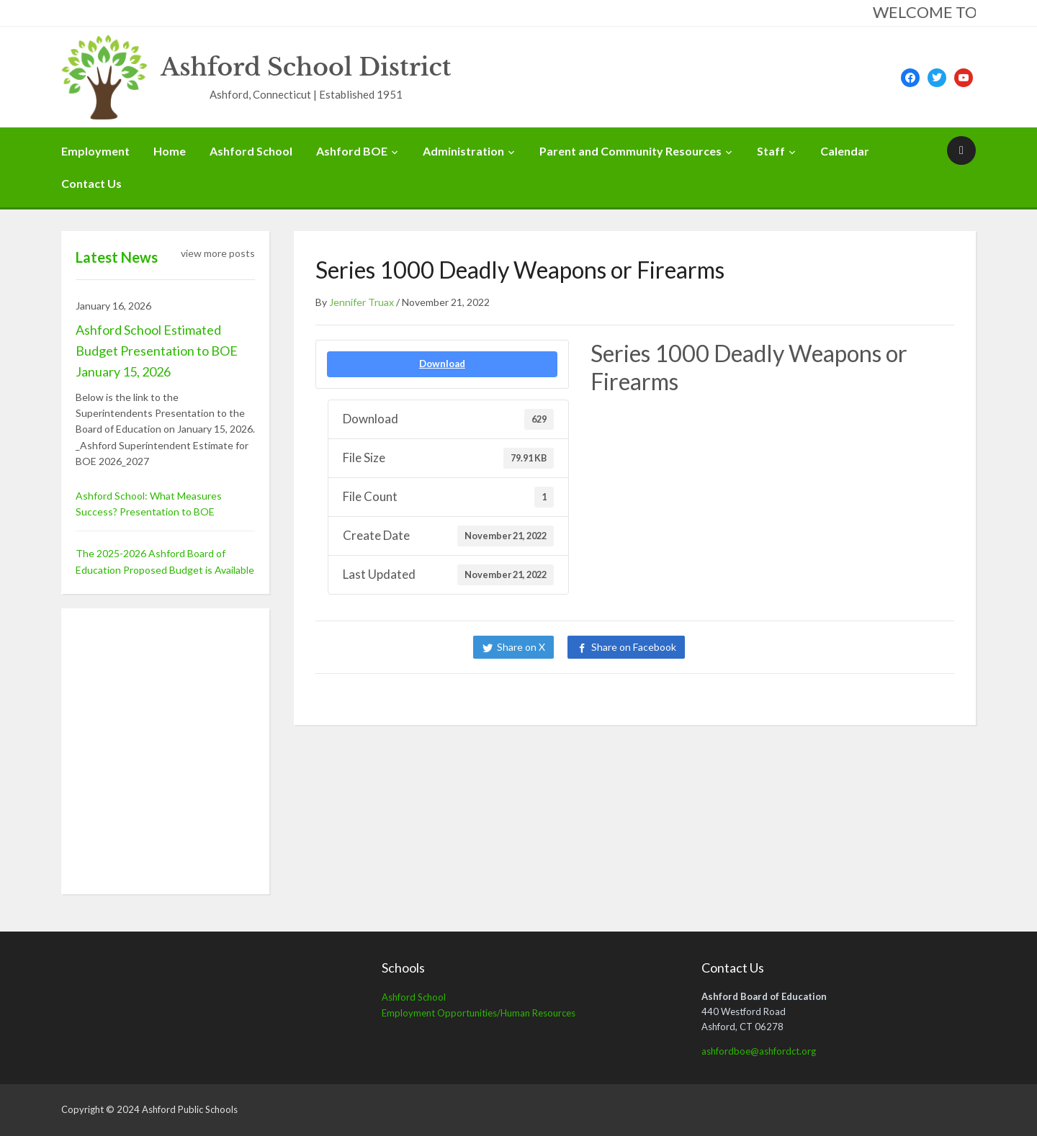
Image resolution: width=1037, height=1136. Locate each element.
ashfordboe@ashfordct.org (758, 1051)
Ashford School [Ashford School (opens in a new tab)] (414, 997)
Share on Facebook (633, 647)
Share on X (521, 647)
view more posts (218, 253)
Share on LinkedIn (747, 647)
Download (442, 363)
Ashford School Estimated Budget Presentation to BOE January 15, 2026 (157, 350)
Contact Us (91, 183)
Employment (95, 151)
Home (169, 151)
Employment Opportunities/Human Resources (478, 1013)
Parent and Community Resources (630, 151)
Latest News (117, 257)
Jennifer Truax (361, 302)
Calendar (844, 151)
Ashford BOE (351, 151)
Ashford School (251, 151)
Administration (463, 151)
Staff (771, 151)
